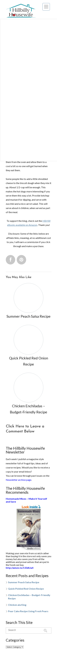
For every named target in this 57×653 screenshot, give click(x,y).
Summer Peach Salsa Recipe (23, 582)
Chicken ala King (17, 604)
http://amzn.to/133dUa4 (19, 567)
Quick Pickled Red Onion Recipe (26, 588)
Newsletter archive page (18, 479)
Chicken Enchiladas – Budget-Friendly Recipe (29, 597)
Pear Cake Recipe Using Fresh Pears (28, 611)
